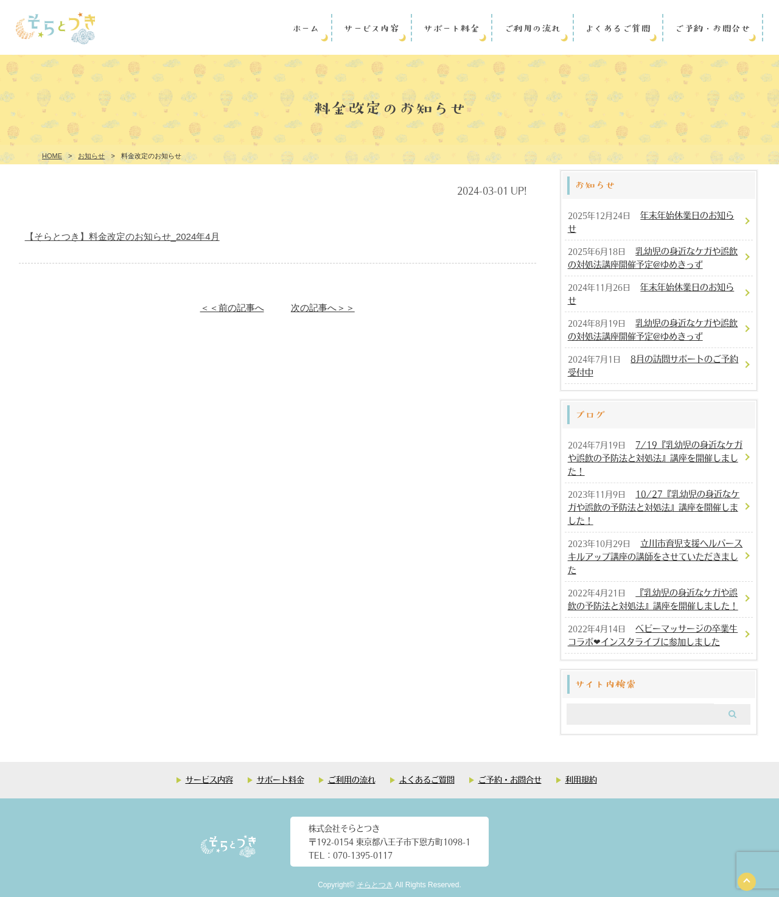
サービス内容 (371, 27)
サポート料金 (451, 27)
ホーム (306, 27)
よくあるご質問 (618, 27)
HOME (52, 155)
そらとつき (375, 885)
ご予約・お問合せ (712, 27)
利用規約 (581, 779)
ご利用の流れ (532, 27)
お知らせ (91, 155)
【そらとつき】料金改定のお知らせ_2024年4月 (122, 236)
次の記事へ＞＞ (323, 307)
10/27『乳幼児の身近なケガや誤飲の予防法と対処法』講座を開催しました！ (654, 507)
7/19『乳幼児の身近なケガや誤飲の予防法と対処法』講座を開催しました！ (655, 457)
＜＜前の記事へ (232, 307)
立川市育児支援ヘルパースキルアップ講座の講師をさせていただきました (655, 556)
